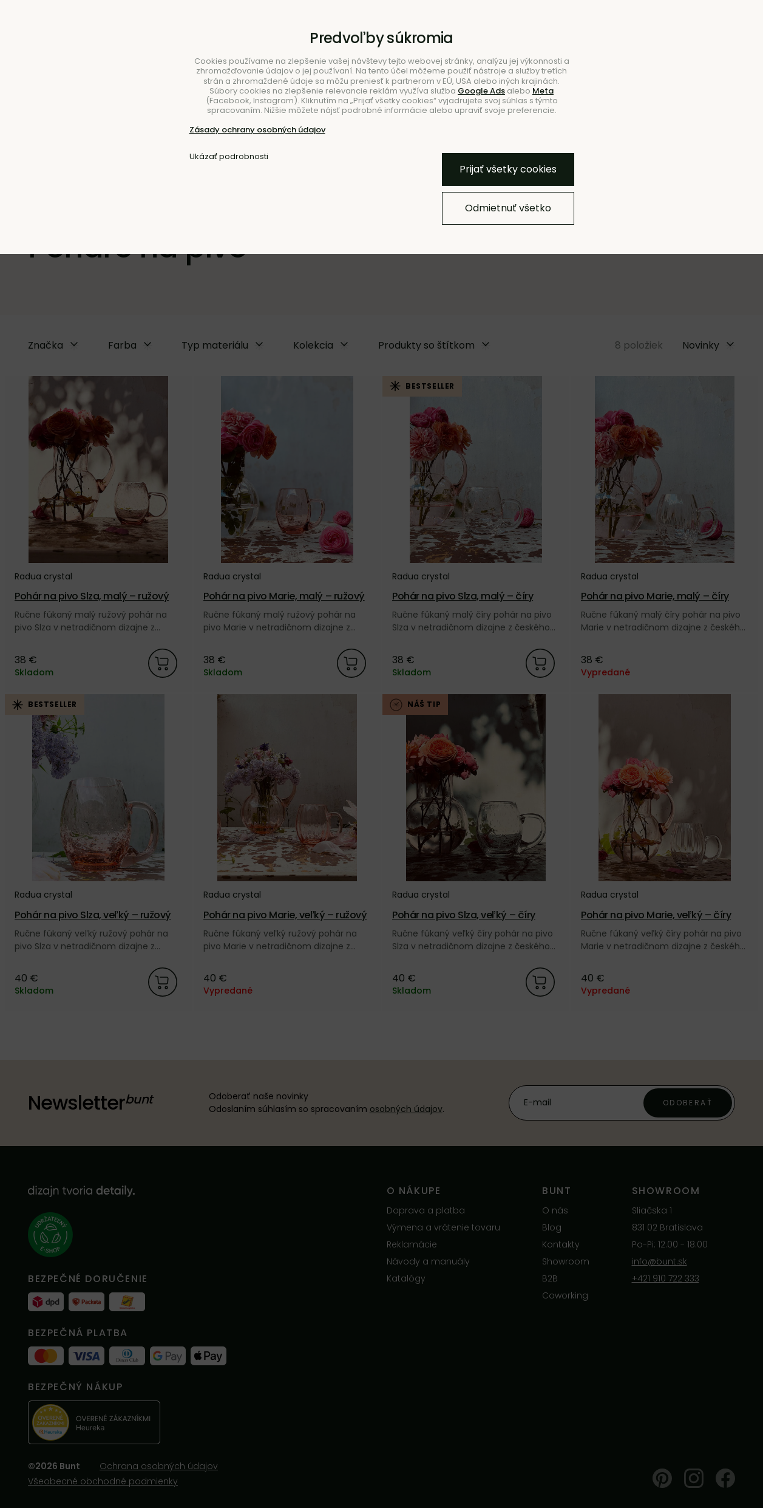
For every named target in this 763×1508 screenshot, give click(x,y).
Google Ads (481, 91)
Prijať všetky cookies (508, 169)
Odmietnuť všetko (508, 208)
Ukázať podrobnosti (228, 157)
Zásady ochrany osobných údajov (257, 129)
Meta (543, 91)
